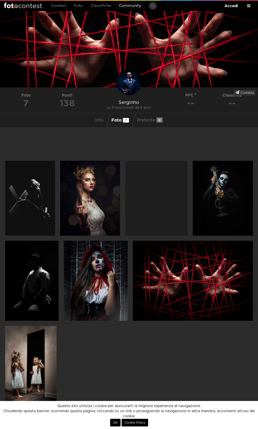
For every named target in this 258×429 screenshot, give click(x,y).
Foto (78, 6)
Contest (58, 6)
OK (115, 422)
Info (99, 120)
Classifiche (101, 6)
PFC (190, 95)
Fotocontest (23, 5)
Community (130, 6)
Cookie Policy (134, 422)
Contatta (244, 92)
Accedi (231, 6)
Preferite (150, 120)
